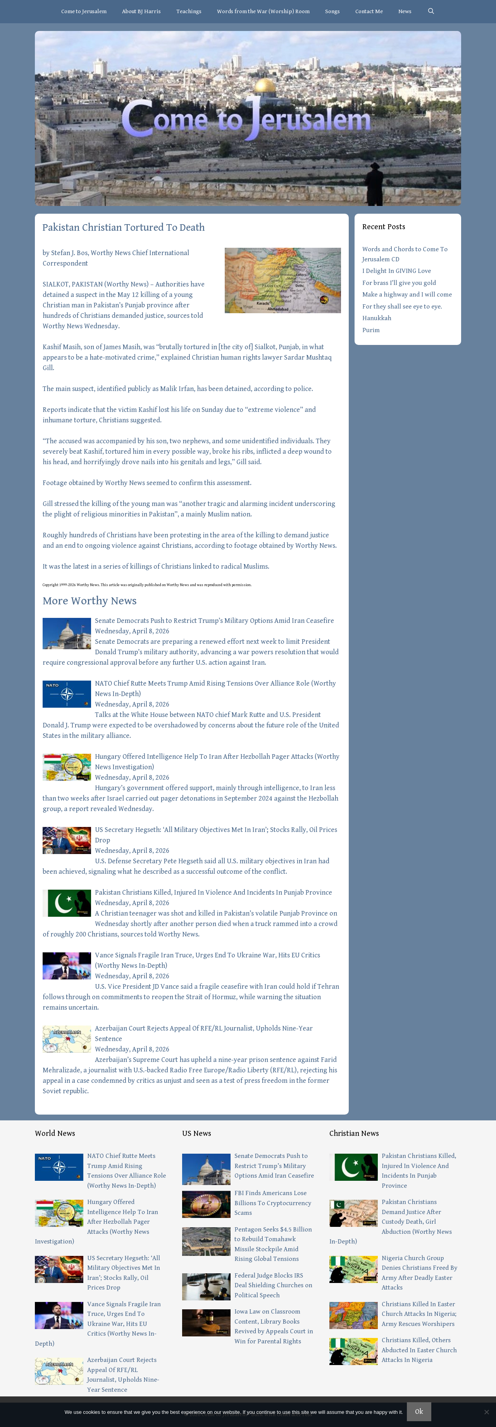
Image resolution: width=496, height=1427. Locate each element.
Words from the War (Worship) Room (263, 11)
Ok (419, 1412)
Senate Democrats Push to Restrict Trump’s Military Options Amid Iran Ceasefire (214, 621)
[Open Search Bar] (430, 11)
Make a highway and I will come (407, 294)
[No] (486, 1412)
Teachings (189, 11)
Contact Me (369, 11)
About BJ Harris (141, 11)
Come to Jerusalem (84, 11)
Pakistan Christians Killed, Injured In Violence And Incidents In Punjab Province (213, 892)
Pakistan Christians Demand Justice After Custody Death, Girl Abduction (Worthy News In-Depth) (390, 1221)
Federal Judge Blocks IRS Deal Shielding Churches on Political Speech (273, 1285)
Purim (371, 330)
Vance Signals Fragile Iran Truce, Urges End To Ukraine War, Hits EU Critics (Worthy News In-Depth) (98, 1324)
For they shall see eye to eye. (402, 306)
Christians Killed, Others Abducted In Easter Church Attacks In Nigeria (419, 1350)
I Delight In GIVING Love (396, 271)
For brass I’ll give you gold (399, 283)
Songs (332, 11)
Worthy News (126, 284)
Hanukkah (376, 318)
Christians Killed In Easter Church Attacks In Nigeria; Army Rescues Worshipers (419, 1314)
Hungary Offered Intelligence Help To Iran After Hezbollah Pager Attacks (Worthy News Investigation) (96, 1221)
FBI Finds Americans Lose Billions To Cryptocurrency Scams (272, 1203)
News (405, 11)
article (114, 585)
